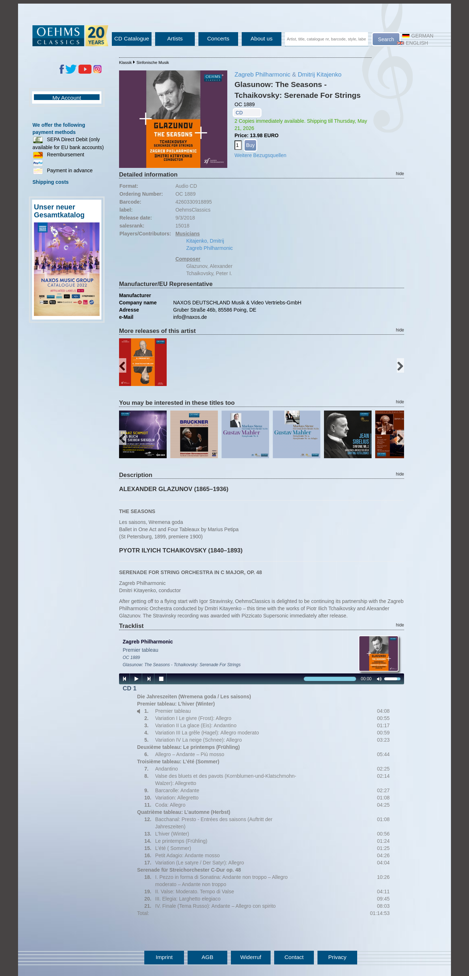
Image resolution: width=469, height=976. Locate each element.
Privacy (337, 957)
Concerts (218, 38)
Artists (175, 38)
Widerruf (250, 957)
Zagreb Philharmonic (262, 74)
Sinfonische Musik (152, 62)
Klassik (125, 62)
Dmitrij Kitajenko (319, 74)
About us (262, 38)
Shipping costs (50, 182)
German (417, 36)
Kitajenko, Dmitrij (205, 241)
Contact (293, 957)
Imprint (163, 957)
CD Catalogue (131, 38)
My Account (66, 98)
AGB (208, 957)
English (412, 43)
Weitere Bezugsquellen (260, 155)
